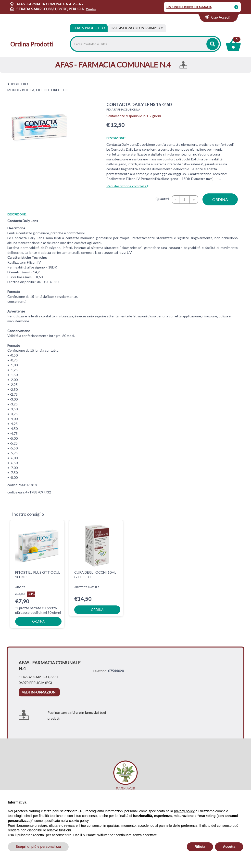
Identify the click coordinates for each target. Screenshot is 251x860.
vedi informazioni (39, 692)
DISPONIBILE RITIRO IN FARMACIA (189, 7)
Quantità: (162, 199)
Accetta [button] (229, 847)
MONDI (13, 90)
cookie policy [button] (78, 821)
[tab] (137, 28)
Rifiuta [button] (200, 847)
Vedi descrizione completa (127, 186)
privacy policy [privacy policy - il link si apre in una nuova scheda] (184, 811)
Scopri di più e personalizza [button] (38, 847)
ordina (220, 199)
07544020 (116, 671)
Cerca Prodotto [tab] (89, 28)
